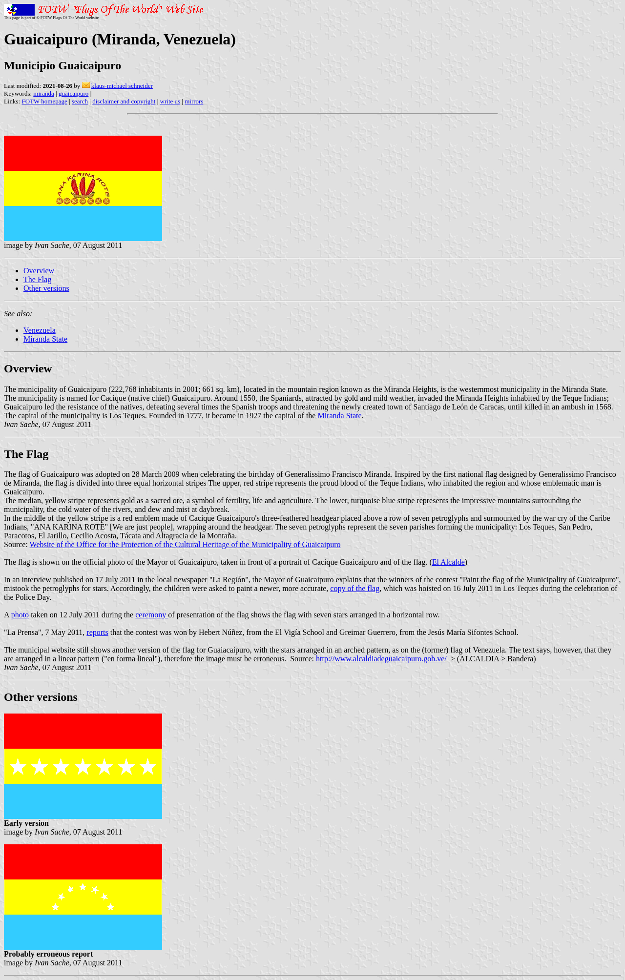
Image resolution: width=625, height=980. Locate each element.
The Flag (37, 279)
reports (97, 632)
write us (170, 101)
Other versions (46, 288)
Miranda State (45, 339)
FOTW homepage (44, 101)
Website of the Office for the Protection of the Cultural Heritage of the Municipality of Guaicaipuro (185, 544)
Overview (38, 270)
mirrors (194, 101)
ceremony (151, 615)
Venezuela (39, 330)
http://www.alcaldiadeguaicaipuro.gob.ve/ (381, 658)
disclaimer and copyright (123, 101)
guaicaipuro (73, 93)
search (80, 101)
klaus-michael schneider (122, 85)
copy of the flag (354, 588)
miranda (43, 93)
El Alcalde (448, 562)
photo (20, 615)
